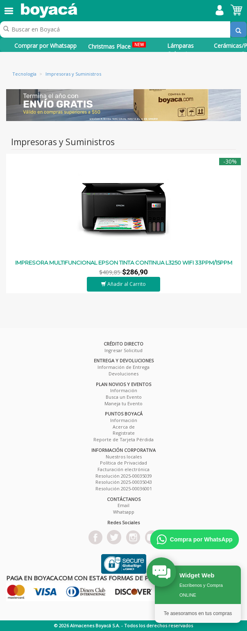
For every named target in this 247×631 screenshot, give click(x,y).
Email (123, 505)
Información (123, 390)
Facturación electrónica (123, 469)
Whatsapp (123, 512)
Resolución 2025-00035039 (123, 476)
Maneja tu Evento (123, 403)
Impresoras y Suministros (73, 74)
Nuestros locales (124, 457)
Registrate (124, 433)
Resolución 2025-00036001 (123, 488)
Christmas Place (117, 46)
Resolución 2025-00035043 (123, 482)
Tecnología (24, 74)
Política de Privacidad (123, 463)
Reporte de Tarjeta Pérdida (123, 439)
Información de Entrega (123, 367)
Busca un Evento (124, 397)
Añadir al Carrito (123, 284)
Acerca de (124, 427)
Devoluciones (123, 374)
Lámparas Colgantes (180, 50)
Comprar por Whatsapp (45, 45)
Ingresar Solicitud (123, 350)
